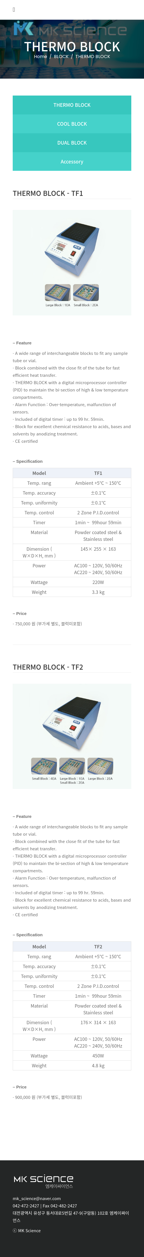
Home (40, 57)
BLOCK (61, 57)
